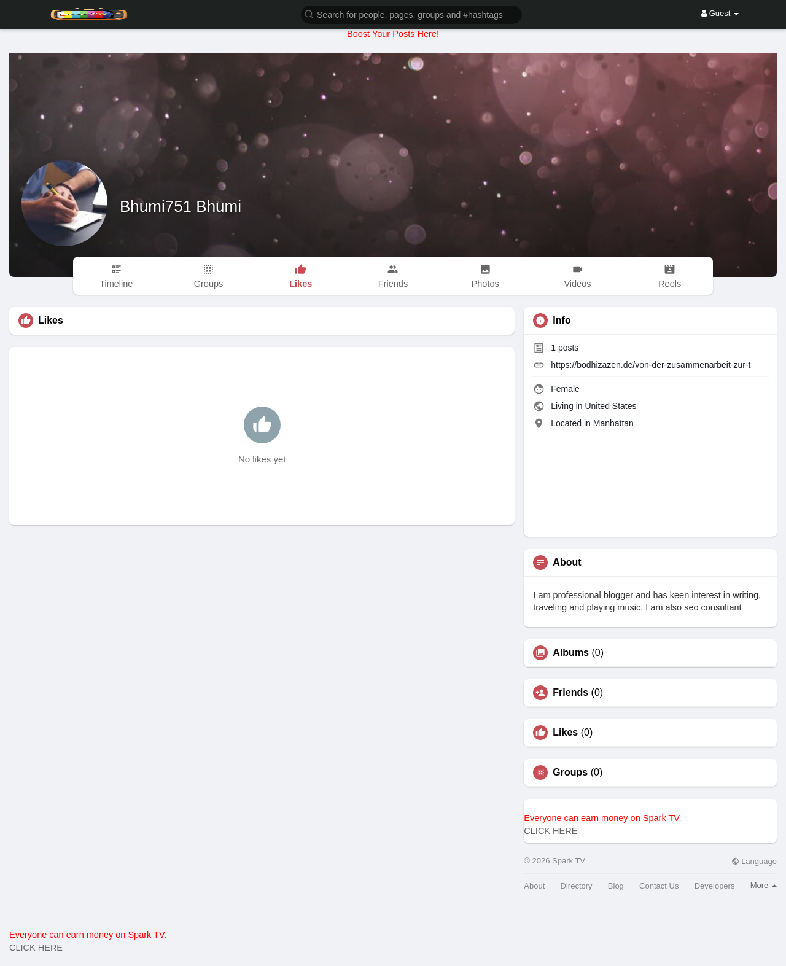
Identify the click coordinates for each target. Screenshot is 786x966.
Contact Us (659, 886)
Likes (565, 733)
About (534, 886)
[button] (411, 14)
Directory (577, 886)
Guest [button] (720, 13)
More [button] (763, 885)
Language (754, 861)
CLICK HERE (550, 831)
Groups (570, 772)
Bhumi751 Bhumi (180, 206)
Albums (571, 653)
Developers (715, 886)
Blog (616, 886)
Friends (570, 693)
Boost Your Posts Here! (393, 34)
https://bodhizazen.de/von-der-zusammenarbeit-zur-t (650, 365)
